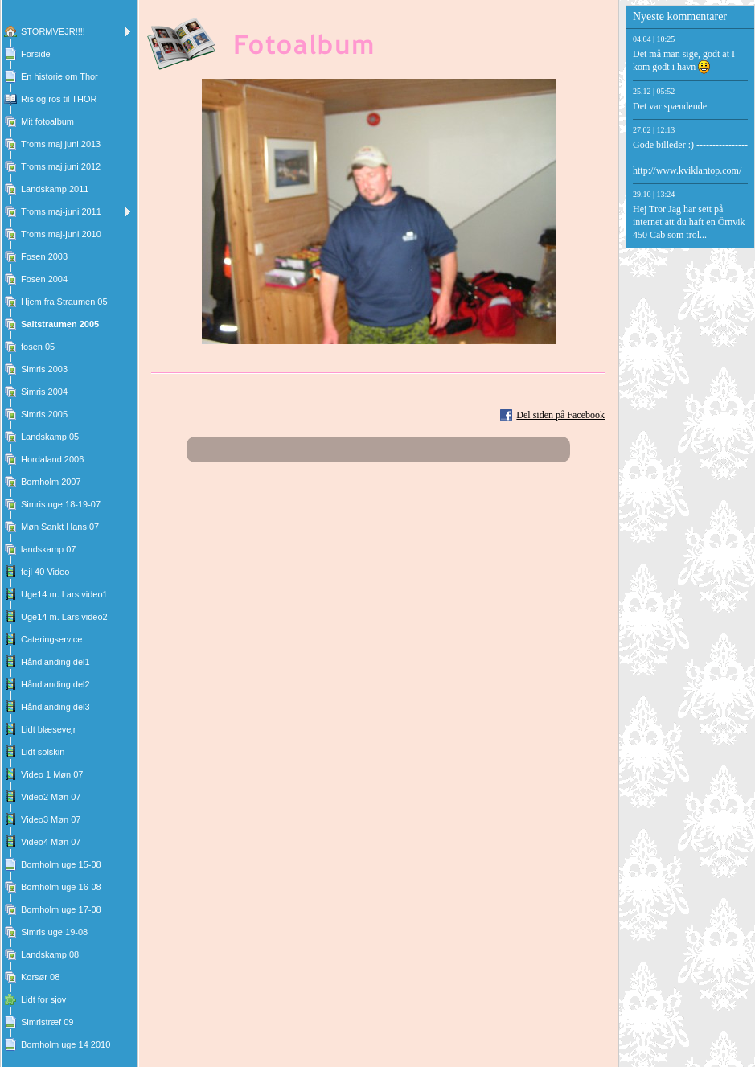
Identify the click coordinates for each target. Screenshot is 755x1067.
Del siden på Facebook (560, 415)
